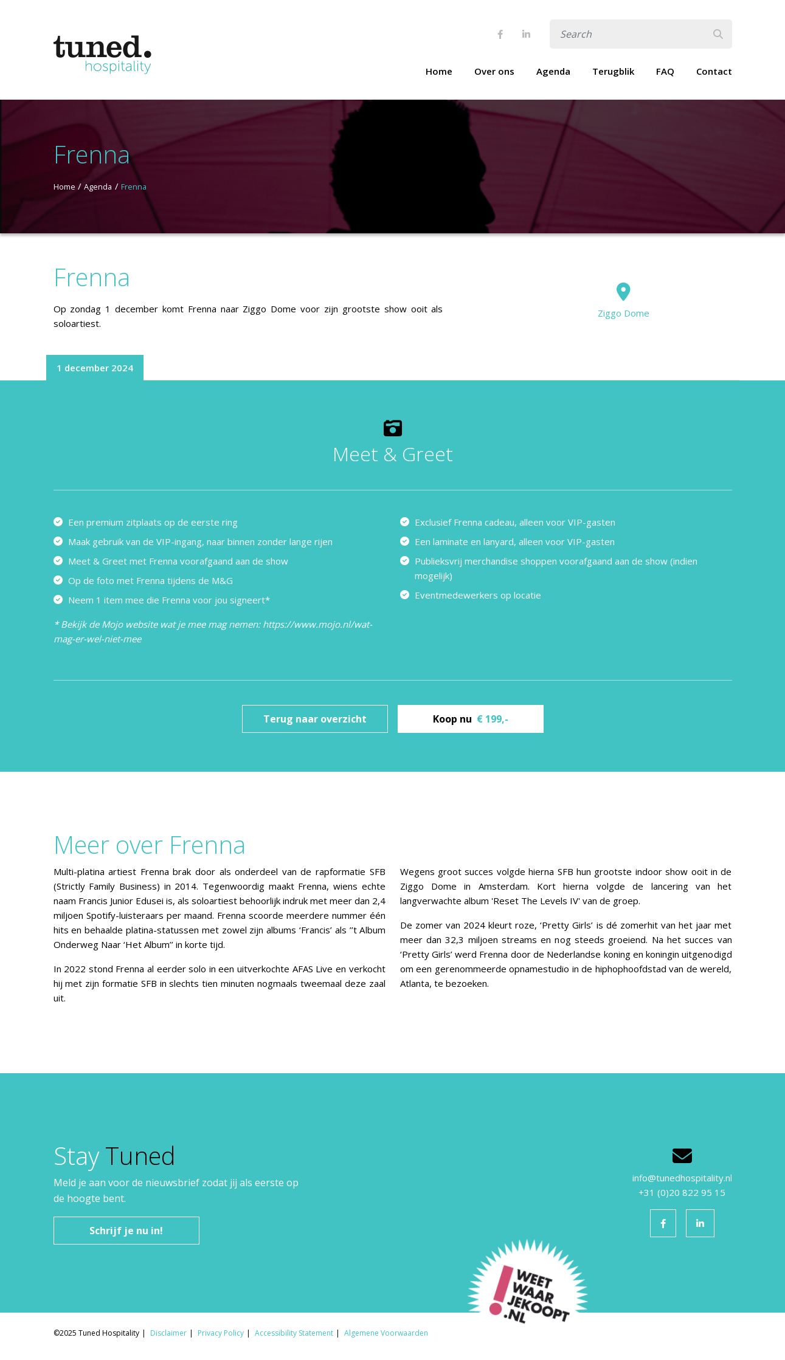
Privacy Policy (221, 1333)
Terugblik (613, 71)
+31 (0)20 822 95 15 (681, 1192)
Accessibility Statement (294, 1333)
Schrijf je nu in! (126, 1230)
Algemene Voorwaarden (386, 1333)
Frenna (134, 186)
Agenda (553, 71)
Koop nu (470, 719)
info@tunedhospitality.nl (682, 1178)
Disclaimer (168, 1333)
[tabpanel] (392, 576)
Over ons (494, 71)
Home (439, 71)
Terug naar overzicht (315, 719)
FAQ (665, 71)
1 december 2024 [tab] (95, 368)
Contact (714, 71)
